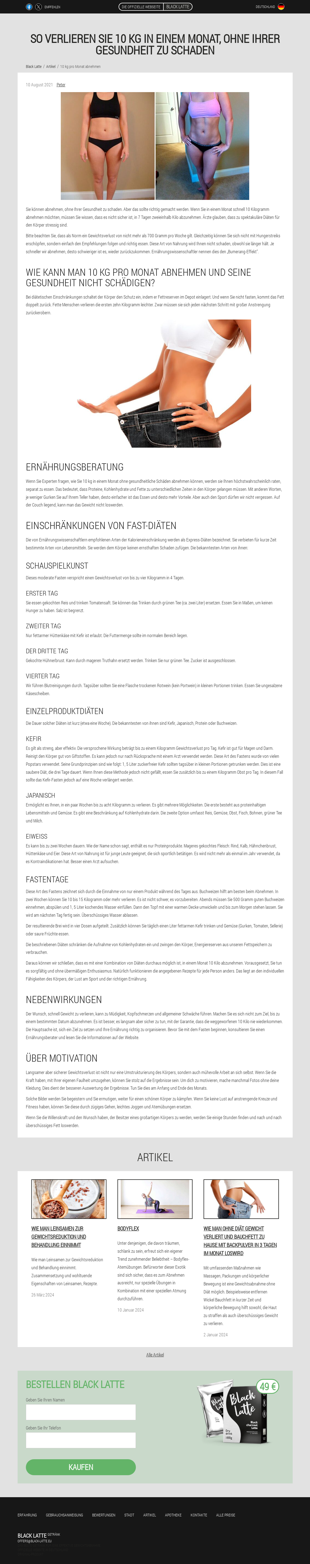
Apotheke (173, 1515)
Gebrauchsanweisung (64, 1515)
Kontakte (199, 1515)
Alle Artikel (155, 1355)
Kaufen (80, 1467)
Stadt (129, 1515)
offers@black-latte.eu (35, 1541)
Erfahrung (27, 1515)
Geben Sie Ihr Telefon (43, 1428)
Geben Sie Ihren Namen (45, 1400)
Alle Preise (225, 1515)
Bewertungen (103, 1515)
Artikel (149, 1515)
